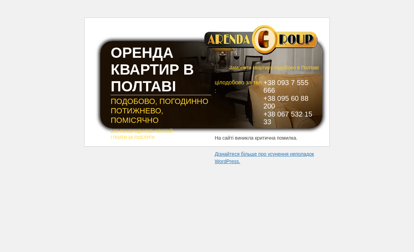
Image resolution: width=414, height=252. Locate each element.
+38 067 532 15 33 (287, 118)
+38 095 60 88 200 (285, 102)
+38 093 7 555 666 (285, 86)
